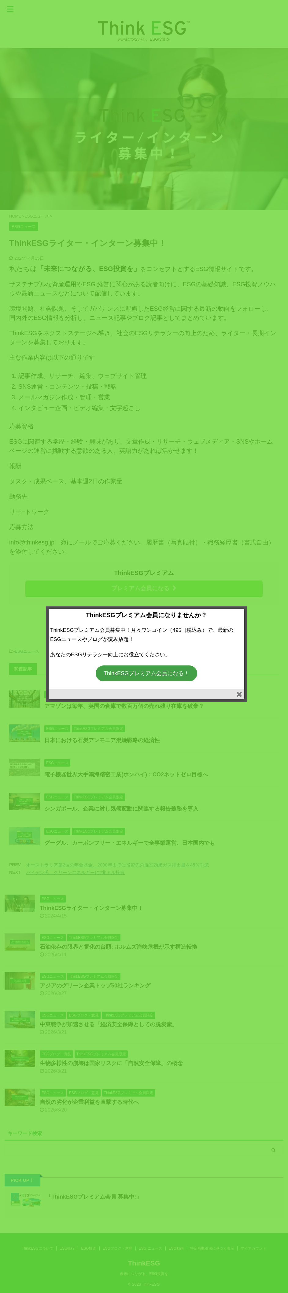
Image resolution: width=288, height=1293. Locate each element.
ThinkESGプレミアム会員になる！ (146, 673)
